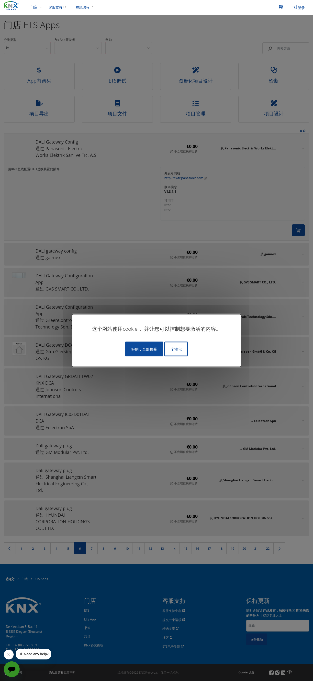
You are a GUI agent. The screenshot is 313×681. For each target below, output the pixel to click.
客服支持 (57, 7)
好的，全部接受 (144, 349)
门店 (34, 7)
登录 (298, 7)
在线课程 (84, 7)
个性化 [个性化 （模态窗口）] (176, 349)
